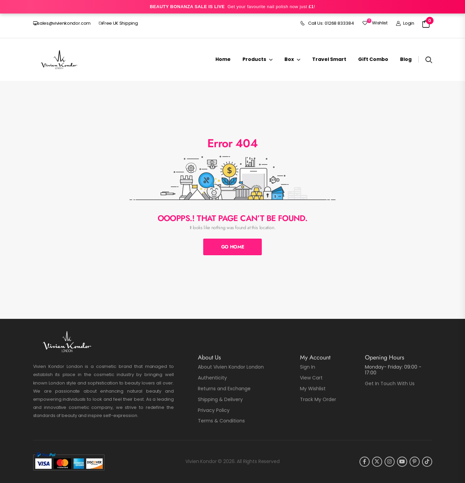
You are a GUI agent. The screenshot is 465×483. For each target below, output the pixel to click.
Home (223, 59)
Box (289, 59)
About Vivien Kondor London (231, 367)
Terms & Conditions (221, 420)
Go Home (232, 246)
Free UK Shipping (118, 23)
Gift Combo (373, 59)
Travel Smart (329, 59)
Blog (406, 59)
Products (254, 59)
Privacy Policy (214, 410)
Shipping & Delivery (220, 399)
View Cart (311, 377)
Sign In (307, 367)
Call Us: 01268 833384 (327, 23)
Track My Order (318, 399)
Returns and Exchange (224, 388)
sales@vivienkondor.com (62, 23)
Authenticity (212, 377)
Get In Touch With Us (390, 383)
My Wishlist (313, 388)
